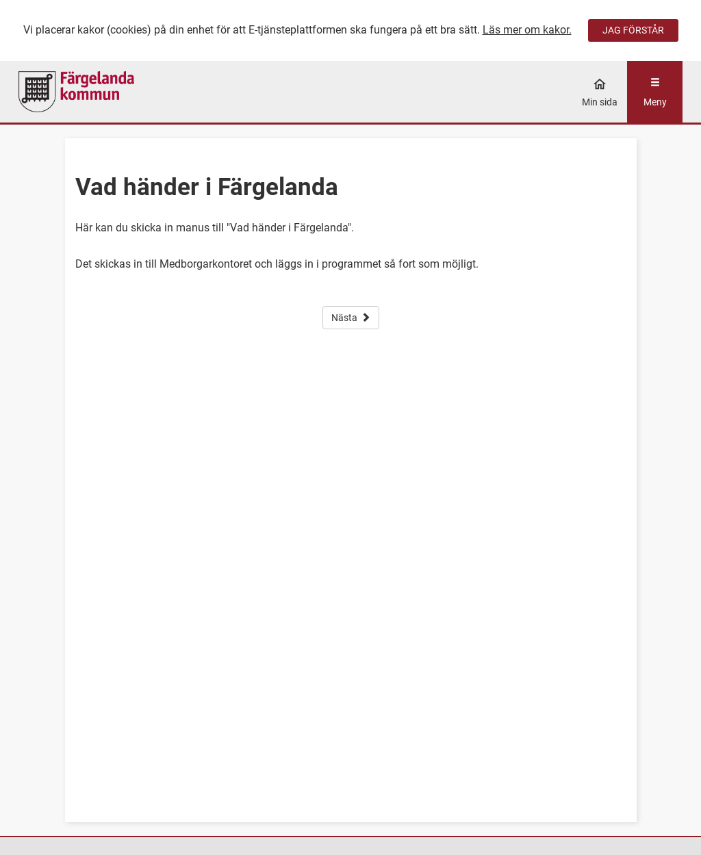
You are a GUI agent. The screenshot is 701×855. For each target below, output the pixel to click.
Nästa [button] (350, 317)
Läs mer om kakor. (527, 29)
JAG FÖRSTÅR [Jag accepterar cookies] (633, 30)
